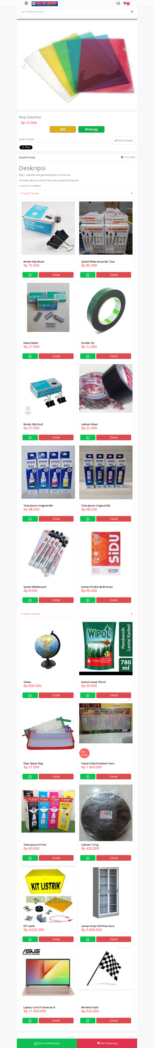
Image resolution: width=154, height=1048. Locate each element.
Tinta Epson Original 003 (95, 505)
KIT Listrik (29, 926)
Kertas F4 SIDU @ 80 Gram (97, 587)
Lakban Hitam (89, 424)
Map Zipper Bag (33, 763)
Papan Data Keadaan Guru (97, 763)
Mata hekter (30, 343)
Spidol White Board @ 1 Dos (98, 261)
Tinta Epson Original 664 (38, 505)
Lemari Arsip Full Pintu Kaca (97, 926)
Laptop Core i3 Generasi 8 (39, 1007)
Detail (56, 275)
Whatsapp (91, 129)
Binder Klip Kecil (33, 424)
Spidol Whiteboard (34, 587)
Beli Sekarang (107, 1043)
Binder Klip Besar (33, 261)
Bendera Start (89, 1007)
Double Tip (87, 343)
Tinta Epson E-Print (34, 844)
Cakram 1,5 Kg (89, 844)
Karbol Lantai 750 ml (93, 682)
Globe (27, 682)
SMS (63, 129)
